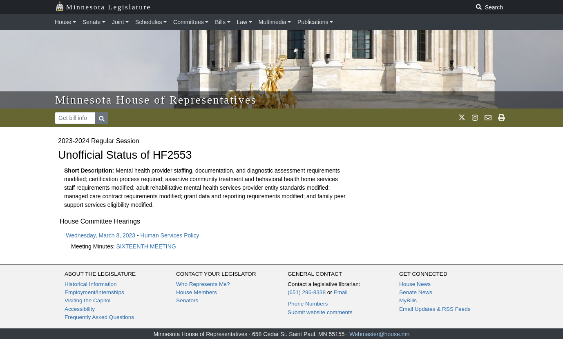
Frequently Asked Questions (99, 317)
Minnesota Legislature (103, 6)
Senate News (415, 292)
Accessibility (80, 309)
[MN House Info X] (462, 118)
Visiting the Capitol (87, 300)
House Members (196, 292)
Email (341, 292)
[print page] (501, 118)
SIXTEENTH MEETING (146, 246)
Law (242, 22)
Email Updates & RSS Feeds (435, 309)
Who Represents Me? (203, 284)
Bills (220, 22)
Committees (188, 22)
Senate (92, 22)
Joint (118, 22)
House (63, 22)
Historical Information (91, 284)
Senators (187, 300)
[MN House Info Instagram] (475, 118)
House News (415, 284)
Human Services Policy (170, 235)
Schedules (148, 22)
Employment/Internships (94, 292)
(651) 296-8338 (307, 292)
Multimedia (272, 22)
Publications (312, 22)
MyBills (408, 300)
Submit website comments (320, 312)
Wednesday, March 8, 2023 (100, 235)
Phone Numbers (308, 304)
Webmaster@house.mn (379, 334)
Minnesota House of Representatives (156, 99)
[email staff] (488, 118)
